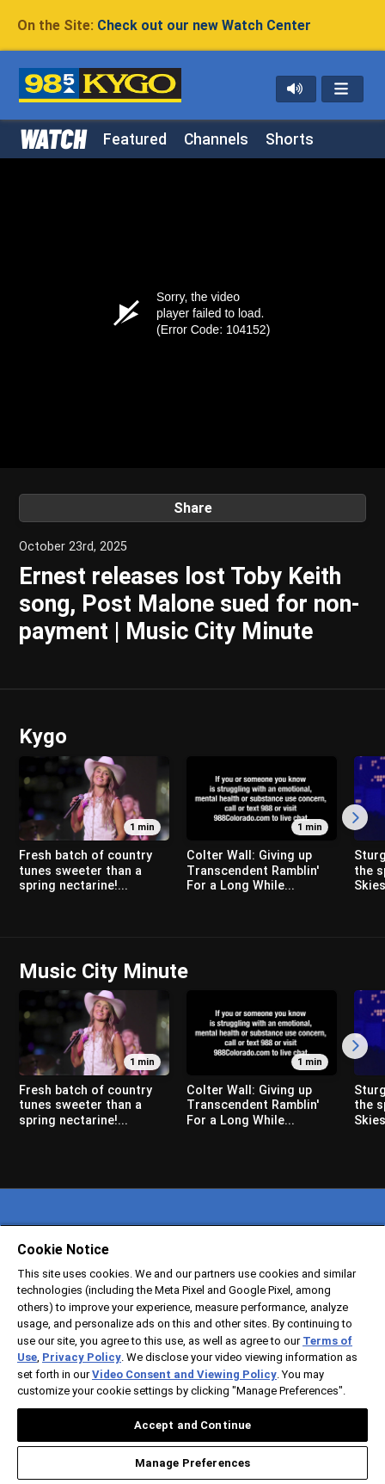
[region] (192, 1354)
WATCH (52, 137)
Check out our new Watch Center (204, 25)
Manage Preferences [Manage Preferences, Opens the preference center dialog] (192, 1462)
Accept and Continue (192, 1425)
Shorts (290, 139)
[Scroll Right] (355, 817)
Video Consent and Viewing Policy (184, 1374)
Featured (135, 139)
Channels (216, 139)
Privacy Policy (81, 1357)
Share (193, 508)
